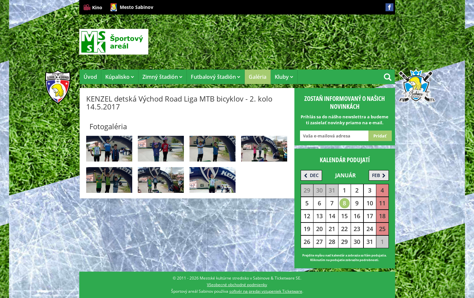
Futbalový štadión (215, 76)
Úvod (90, 76)
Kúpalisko (119, 76)
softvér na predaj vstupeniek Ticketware (265, 291)
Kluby (284, 76)
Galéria (257, 76)
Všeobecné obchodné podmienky (237, 284)
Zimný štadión (162, 76)
